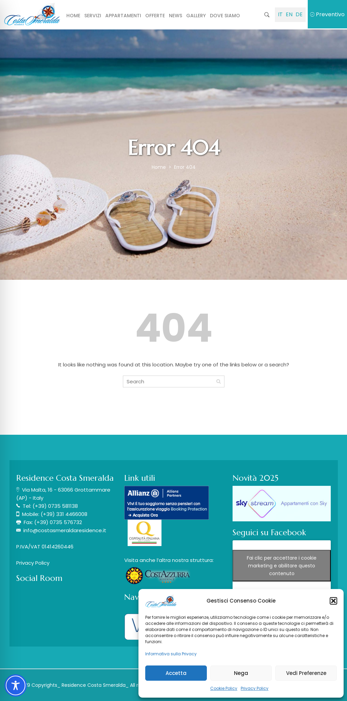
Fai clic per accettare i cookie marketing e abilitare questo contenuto (282, 566)
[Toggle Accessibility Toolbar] (15, 685)
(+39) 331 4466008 (64, 514)
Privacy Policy (254, 688)
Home (73, 15)
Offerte (155, 15)
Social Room (39, 578)
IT (280, 14)
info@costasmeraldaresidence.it (64, 530)
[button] (333, 600)
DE (299, 14)
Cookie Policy (223, 688)
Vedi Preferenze (306, 673)
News (175, 15)
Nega (241, 673)
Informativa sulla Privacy (171, 654)
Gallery (196, 15)
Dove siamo (225, 15)
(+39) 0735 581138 (55, 506)
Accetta (176, 673)
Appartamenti (123, 15)
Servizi (92, 15)
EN (289, 14)
